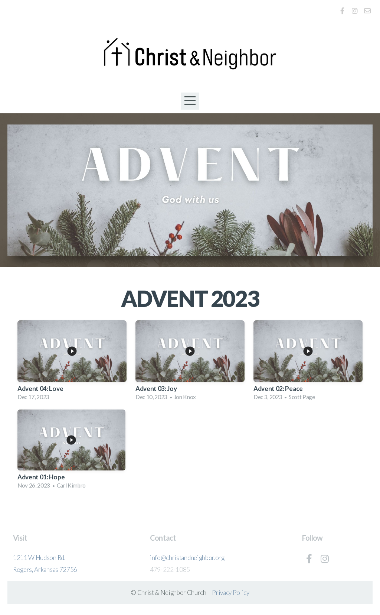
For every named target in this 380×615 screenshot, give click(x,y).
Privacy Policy (230, 592)
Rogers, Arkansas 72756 (45, 569)
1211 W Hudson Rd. (39, 557)
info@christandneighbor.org (187, 557)
